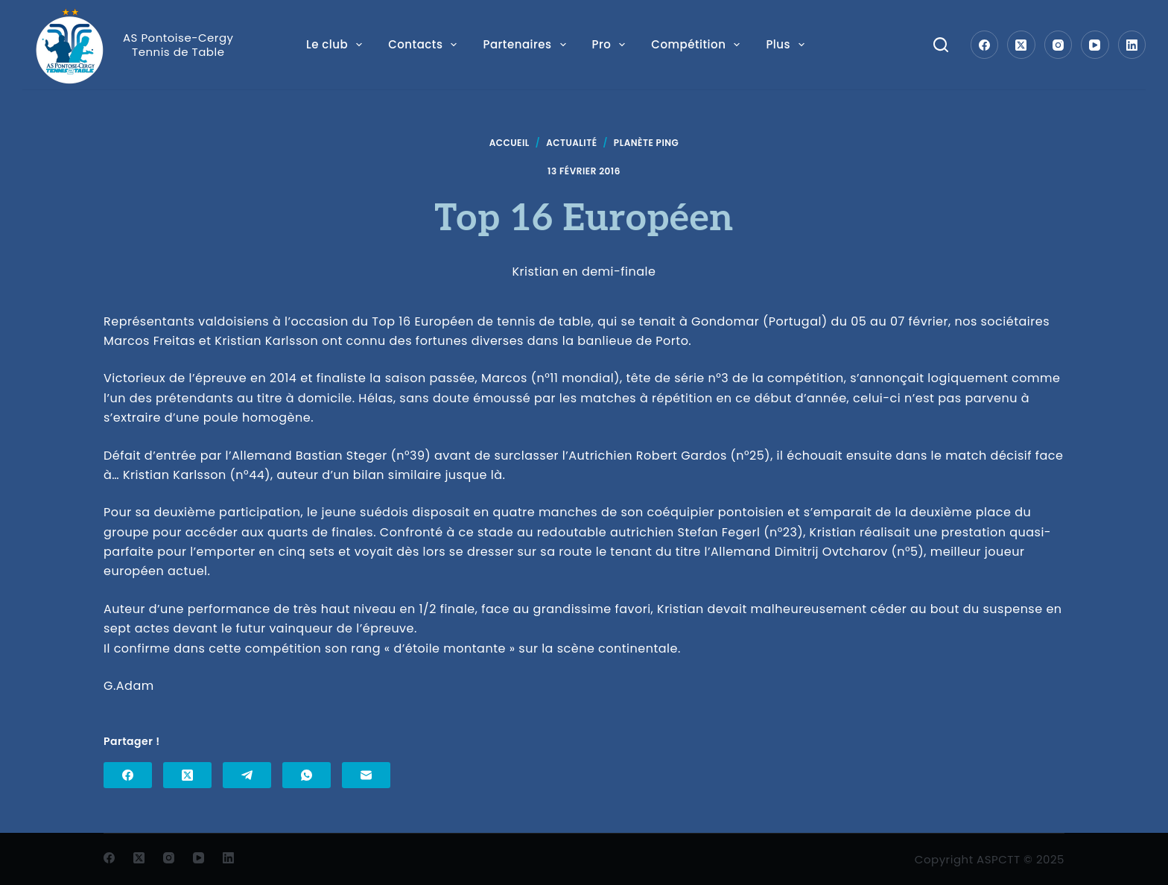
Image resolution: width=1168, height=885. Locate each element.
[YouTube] (1095, 45)
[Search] (940, 44)
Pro (609, 45)
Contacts (423, 45)
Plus (856, 45)
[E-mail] (366, 775)
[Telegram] (247, 775)
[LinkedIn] (1132, 45)
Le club (335, 45)
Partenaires (524, 45)
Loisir (789, 45)
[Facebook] (985, 45)
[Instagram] (1058, 45)
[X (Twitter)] (1021, 45)
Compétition (696, 45)
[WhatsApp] (306, 775)
